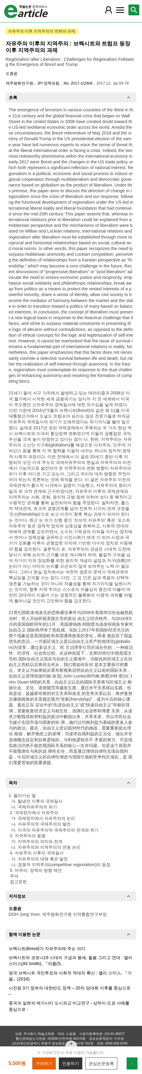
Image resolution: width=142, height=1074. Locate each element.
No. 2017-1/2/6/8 (78, 83)
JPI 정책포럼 (49, 83)
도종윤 (11, 73)
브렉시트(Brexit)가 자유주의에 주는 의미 (47, 948)
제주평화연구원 (20, 83)
